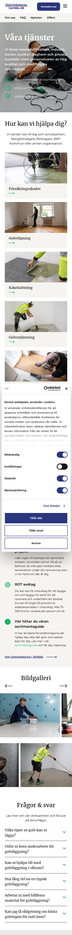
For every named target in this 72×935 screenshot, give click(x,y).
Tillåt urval (36, 530)
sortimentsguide (26, 645)
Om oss (10, 17)
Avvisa (36, 543)
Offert (51, 17)
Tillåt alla (36, 518)
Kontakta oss (48, 6)
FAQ (23, 17)
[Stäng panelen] (66, 388)
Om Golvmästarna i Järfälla (31, 657)
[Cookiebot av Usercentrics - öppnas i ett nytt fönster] (45, 388)
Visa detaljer (51, 505)
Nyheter (36, 17)
